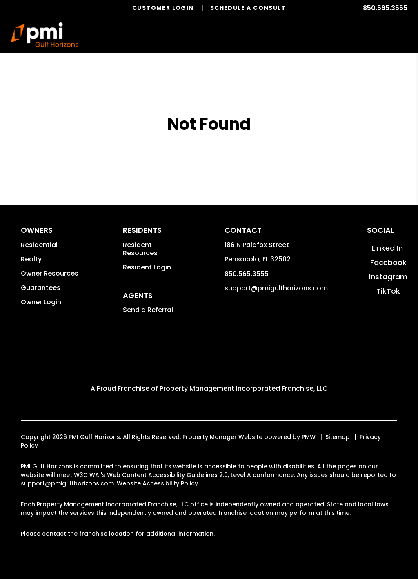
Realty (31, 259)
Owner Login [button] (41, 302)
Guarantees (40, 287)
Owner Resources (49, 273)
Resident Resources (140, 249)
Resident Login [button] (147, 267)
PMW (309, 437)
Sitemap (337, 437)
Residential (39, 244)
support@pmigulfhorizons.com (276, 288)
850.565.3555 (385, 8)
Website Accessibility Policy (157, 483)
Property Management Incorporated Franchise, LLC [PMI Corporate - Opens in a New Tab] (244, 388)
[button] (387, 248)
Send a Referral (148, 309)
